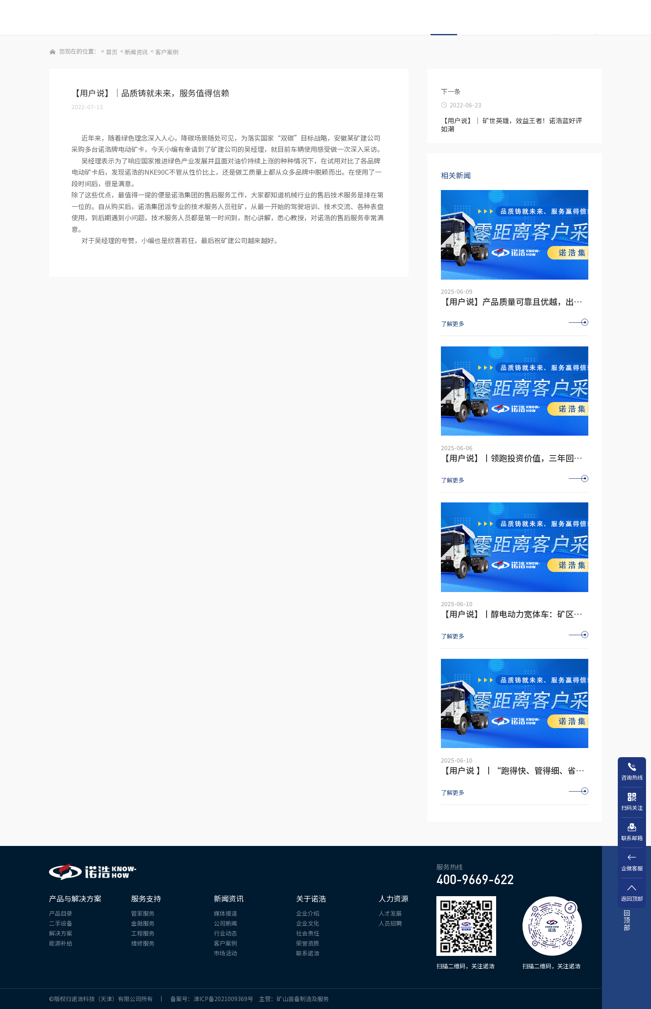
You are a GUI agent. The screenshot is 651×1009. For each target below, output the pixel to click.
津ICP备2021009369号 (226, 998)
